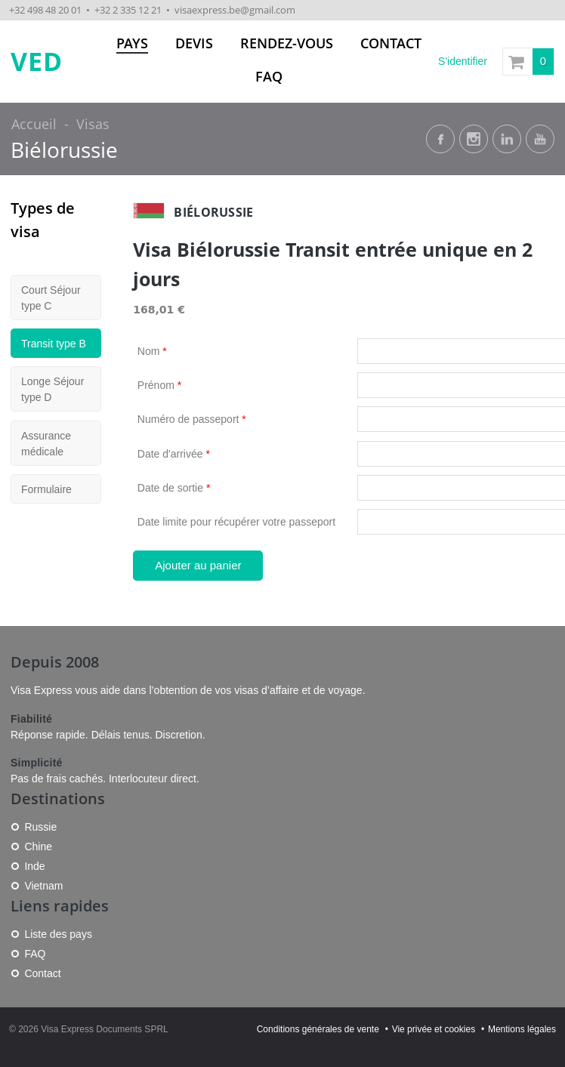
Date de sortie (174, 488)
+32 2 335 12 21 (128, 10)
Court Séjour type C (51, 298)
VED (37, 61)
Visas (93, 124)
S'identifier (462, 61)
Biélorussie (64, 150)
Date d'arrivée (173, 454)
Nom (152, 351)
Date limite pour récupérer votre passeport (236, 522)
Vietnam (43, 886)
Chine (38, 846)
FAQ (268, 76)
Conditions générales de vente (318, 1029)
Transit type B (53, 344)
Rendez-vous (286, 43)
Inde (34, 866)
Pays (132, 43)
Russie (40, 827)
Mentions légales (522, 1029)
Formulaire (46, 489)
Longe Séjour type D (52, 389)
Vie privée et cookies (434, 1029)
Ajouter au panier (198, 565)
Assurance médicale (46, 444)
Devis (194, 43)
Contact (390, 43)
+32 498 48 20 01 (45, 10)
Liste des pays (58, 934)
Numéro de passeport (191, 419)
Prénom (159, 385)
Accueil (34, 124)
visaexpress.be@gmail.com (234, 10)
